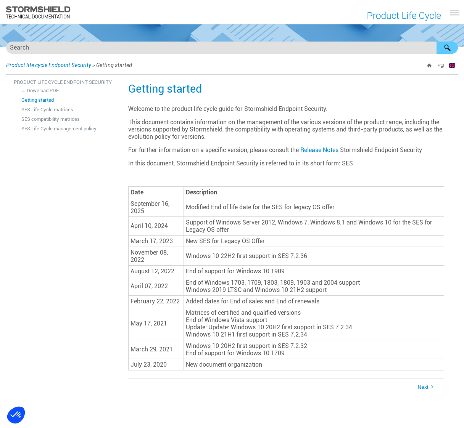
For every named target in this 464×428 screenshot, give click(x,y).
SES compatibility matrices (50, 119)
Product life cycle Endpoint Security (48, 65)
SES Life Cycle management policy (59, 128)
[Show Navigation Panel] (455, 12)
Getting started (37, 100)
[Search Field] (232, 48)
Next (423, 387)
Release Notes (319, 150)
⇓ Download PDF (40, 90)
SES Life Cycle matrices (47, 109)
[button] (447, 48)
